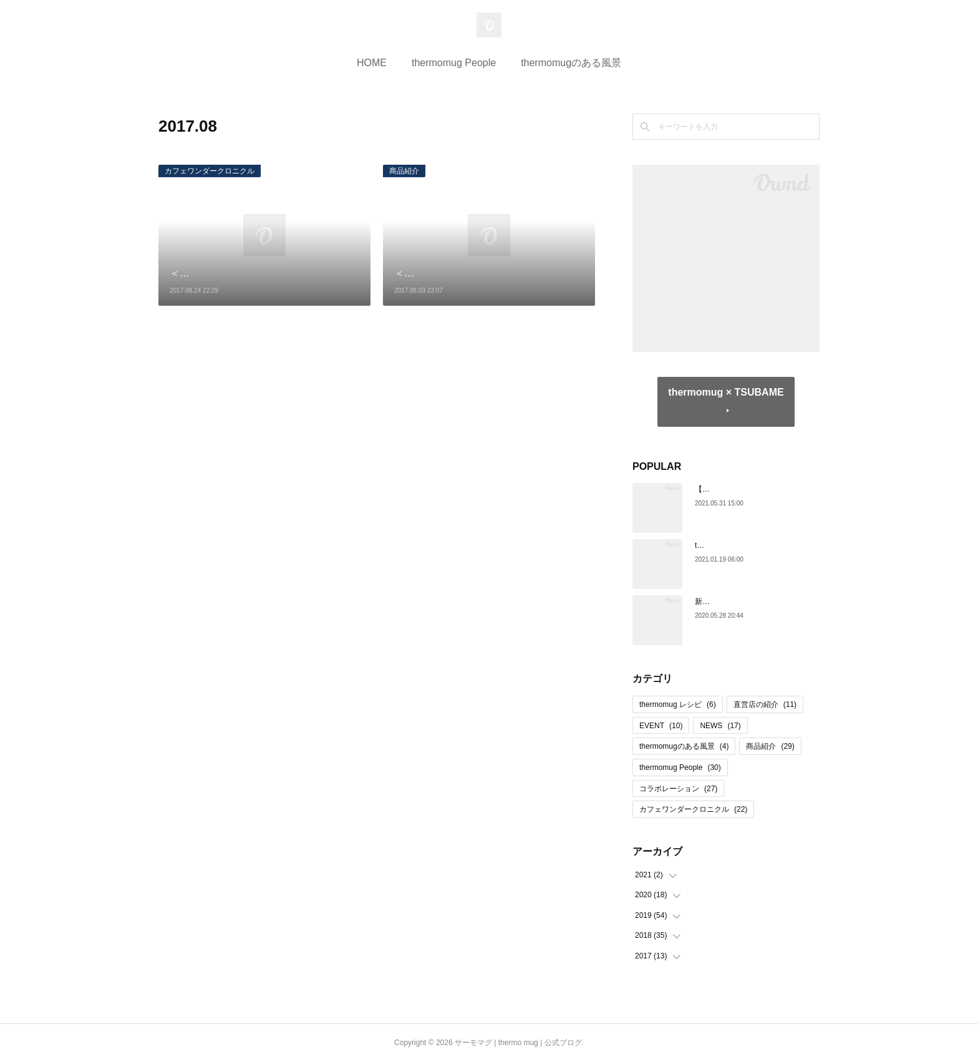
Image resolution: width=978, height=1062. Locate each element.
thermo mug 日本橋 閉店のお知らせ (754, 545)
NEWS (720, 725)
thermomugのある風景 (571, 62)
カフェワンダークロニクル (209, 171)
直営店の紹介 (765, 704)
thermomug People (454, 62)
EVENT (660, 725)
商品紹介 (404, 171)
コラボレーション (678, 788)
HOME (372, 62)
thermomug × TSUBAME (725, 392)
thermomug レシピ (677, 704)
